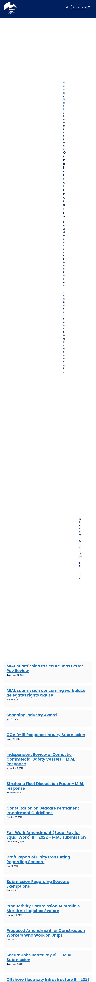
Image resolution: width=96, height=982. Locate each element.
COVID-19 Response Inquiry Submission (46, 735)
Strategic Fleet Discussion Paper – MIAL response (45, 786)
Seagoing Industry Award (32, 715)
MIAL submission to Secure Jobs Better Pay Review (45, 668)
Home (64, 87)
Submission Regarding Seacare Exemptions (38, 884)
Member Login (79, 7)
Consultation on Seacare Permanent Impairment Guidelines (43, 810)
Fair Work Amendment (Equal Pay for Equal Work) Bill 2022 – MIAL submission (46, 835)
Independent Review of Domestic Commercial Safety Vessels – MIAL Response (41, 759)
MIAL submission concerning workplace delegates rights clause (46, 693)
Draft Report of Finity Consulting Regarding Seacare (38, 859)
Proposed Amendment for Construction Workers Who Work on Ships (46, 933)
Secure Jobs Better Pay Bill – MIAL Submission (39, 957)
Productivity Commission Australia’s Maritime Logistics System (43, 908)
